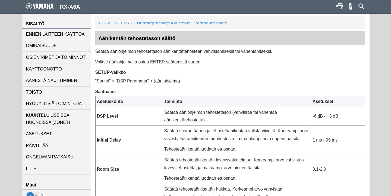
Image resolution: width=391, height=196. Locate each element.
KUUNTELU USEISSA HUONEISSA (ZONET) (48, 119)
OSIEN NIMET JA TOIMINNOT (56, 57)
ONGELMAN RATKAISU (50, 157)
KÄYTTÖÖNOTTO (44, 69)
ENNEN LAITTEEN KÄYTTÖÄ (55, 34)
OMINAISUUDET (42, 45)
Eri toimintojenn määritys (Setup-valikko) (164, 22)
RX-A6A (104, 22)
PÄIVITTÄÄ (37, 145)
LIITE (31, 168)
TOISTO (34, 92)
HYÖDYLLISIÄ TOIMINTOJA (54, 103)
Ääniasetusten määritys (211, 22)
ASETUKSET (39, 133)
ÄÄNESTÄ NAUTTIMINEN (51, 80)
